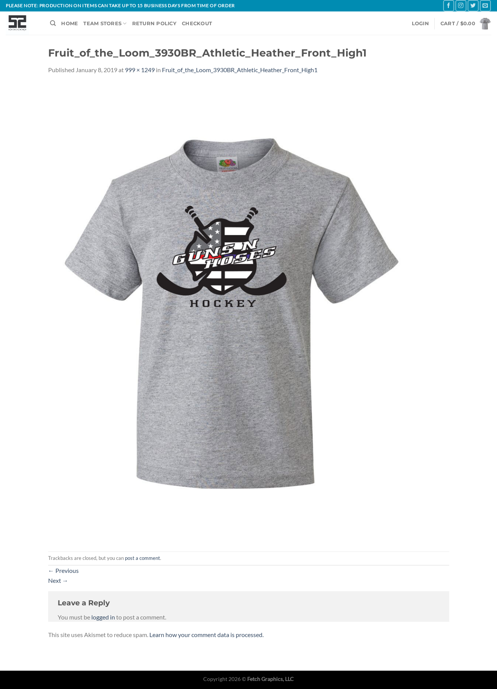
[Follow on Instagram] (460, 5)
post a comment (142, 558)
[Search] (53, 23)
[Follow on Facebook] (448, 5)
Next (58, 580)
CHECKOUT (197, 23)
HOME (69, 23)
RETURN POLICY (154, 23)
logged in (103, 617)
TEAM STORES (104, 23)
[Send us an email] (485, 5)
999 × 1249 (140, 69)
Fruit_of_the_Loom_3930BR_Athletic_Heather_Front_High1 (239, 69)
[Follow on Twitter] (473, 5)
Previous (63, 570)
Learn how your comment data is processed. (206, 634)
